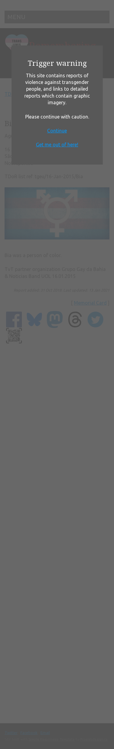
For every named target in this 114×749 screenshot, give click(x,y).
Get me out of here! (57, 144)
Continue (57, 130)
